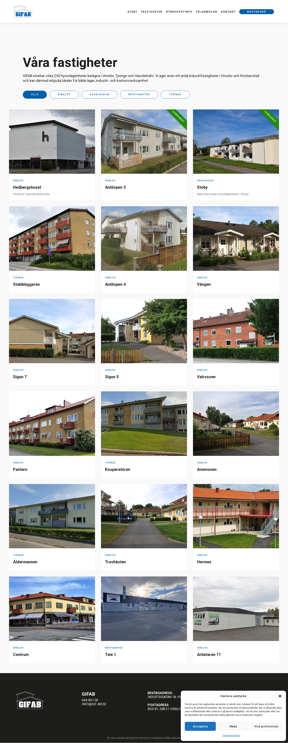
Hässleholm (99, 94)
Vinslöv (64, 94)
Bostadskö (256, 11)
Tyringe (175, 94)
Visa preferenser (266, 726)
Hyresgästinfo (179, 11)
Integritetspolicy (231, 735)
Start (132, 11)
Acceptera (200, 726)
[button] (280, 696)
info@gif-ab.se (94, 704)
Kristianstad (139, 94)
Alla (35, 94)
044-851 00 (90, 700)
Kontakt (228, 11)
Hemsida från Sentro (166, 738)
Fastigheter (151, 11)
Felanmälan (206, 11)
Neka (233, 726)
